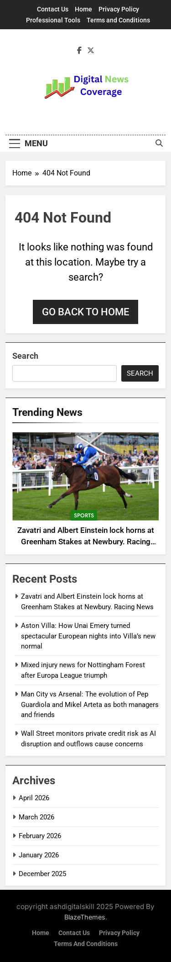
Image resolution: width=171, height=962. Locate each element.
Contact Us (52, 9)
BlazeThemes (84, 917)
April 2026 (34, 798)
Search (25, 356)
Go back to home (85, 312)
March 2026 (36, 817)
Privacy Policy (118, 9)
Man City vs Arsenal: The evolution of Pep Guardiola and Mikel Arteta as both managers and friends (90, 704)
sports (84, 515)
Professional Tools (53, 20)
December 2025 (42, 874)
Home (83, 9)
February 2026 (40, 836)
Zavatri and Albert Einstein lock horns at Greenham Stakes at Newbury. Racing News (85, 542)
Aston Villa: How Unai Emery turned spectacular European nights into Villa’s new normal (88, 636)
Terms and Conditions (118, 20)
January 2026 (39, 855)
